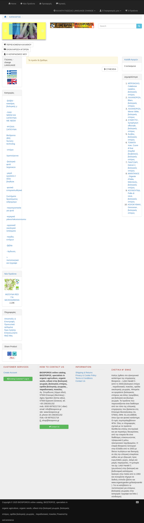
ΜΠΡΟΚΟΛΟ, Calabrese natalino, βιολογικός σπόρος (134, 89)
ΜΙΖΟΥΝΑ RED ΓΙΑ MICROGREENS (11, 297)
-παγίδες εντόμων (10, 238)
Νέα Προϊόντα (10, 274)
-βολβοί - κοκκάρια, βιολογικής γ (11, 103)
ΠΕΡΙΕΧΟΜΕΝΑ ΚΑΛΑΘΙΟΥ (17, 45)
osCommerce (8, 520)
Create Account (10, 372)
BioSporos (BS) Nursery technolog (11, 139)
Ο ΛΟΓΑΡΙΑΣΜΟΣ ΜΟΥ (15, 54)
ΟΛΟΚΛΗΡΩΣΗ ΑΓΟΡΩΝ (16, 49)
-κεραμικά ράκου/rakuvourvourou (13, 217)
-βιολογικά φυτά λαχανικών (11, 164)
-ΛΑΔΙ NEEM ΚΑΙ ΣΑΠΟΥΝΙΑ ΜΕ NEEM (11, 116)
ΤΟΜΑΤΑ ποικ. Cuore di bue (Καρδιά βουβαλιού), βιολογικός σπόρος (133, 151)
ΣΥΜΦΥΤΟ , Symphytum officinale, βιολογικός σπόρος (133, 125)
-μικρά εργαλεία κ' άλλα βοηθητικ (11, 177)
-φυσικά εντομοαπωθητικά (13, 188)
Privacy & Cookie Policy (86, 375)
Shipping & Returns (84, 372)
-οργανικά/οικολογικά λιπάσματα (11, 228)
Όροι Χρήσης (10, 330)
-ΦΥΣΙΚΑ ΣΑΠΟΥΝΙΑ (11, 128)
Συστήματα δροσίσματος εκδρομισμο (12, 199)
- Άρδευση (10, 251)
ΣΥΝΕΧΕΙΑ (110, 69)
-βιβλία (9, 245)
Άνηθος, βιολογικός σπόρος (132, 137)
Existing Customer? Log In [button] (18, 379)
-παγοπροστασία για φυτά (13, 209)
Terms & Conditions (84, 378)
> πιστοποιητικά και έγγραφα (12, 260)
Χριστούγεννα (12, 156)
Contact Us (80, 381)
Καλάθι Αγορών (131, 59)
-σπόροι (10, 150)
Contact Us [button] (54, 427)
